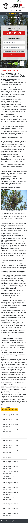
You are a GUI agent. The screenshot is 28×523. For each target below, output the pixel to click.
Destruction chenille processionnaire (10, 70)
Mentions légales (10, 521)
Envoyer (14, 55)
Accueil (3, 521)
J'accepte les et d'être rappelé (14, 51)
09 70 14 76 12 (14, 33)
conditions (14, 51)
